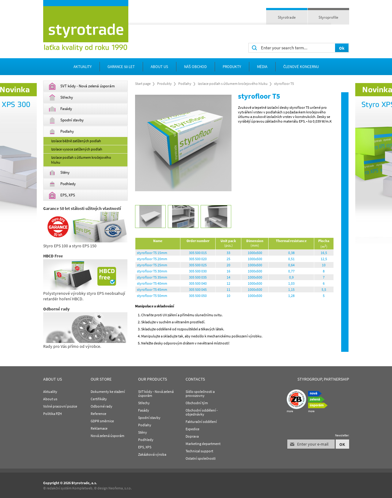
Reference (98, 413)
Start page (143, 83)
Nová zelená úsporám (107, 435)
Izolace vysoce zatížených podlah (76, 149)
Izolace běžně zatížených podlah (76, 141)
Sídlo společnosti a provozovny (200, 393)
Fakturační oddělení (201, 421)
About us (50, 399)
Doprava (192, 436)
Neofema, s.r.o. (120, 488)
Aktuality (83, 66)
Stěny (59, 172)
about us (159, 66)
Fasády (60, 108)
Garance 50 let (121, 66)
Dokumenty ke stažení (108, 391)
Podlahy (61, 131)
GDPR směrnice (102, 421)
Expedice (192, 429)
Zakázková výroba (152, 454)
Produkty (232, 66)
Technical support (199, 451)
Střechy (61, 97)
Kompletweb (82, 488)
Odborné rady (101, 406)
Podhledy (62, 184)
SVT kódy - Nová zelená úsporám (82, 86)
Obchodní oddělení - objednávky (202, 412)
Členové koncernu (301, 66)
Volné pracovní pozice (60, 406)
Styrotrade (287, 17)
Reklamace (99, 428)
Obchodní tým (197, 403)
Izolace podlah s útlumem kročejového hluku (81, 160)
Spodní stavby (66, 120)
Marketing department (203, 443)
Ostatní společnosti (201, 458)
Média (262, 66)
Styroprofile (328, 17)
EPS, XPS (62, 195)
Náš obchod (195, 66)
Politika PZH (52, 413)
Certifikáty (99, 399)
